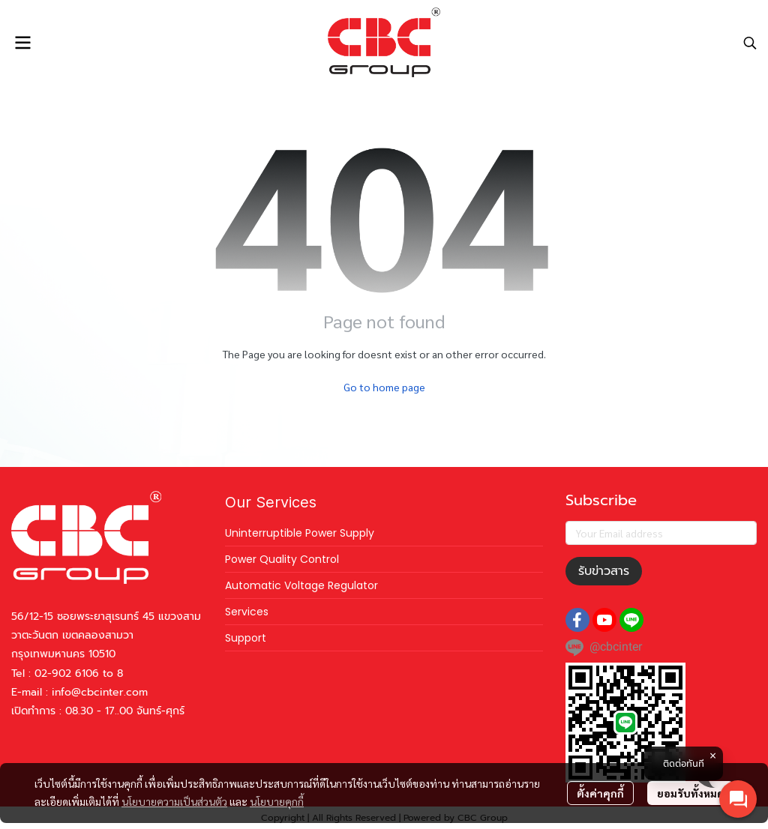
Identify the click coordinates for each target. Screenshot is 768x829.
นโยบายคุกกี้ (277, 801)
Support (245, 637)
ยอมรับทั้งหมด (690, 793)
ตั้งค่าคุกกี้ (600, 793)
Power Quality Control (282, 559)
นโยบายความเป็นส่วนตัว (174, 801)
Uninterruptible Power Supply (299, 532)
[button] (750, 42)
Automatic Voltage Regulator (301, 585)
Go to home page (384, 387)
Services (246, 611)
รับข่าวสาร (603, 571)
